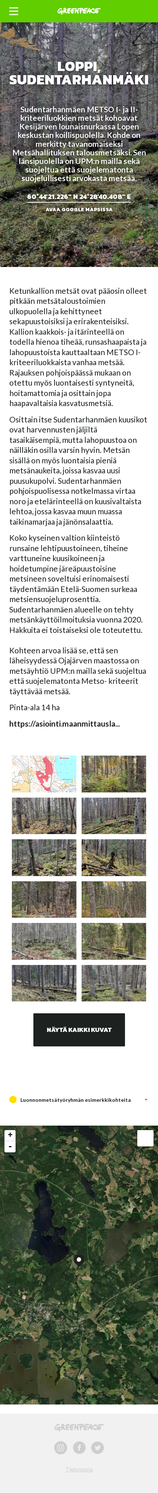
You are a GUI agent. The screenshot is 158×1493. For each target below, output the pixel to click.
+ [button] (10, 1135)
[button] (13, 11)
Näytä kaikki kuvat (79, 1030)
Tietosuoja (79, 1469)
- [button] (10, 1146)
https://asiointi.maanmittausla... (64, 723)
